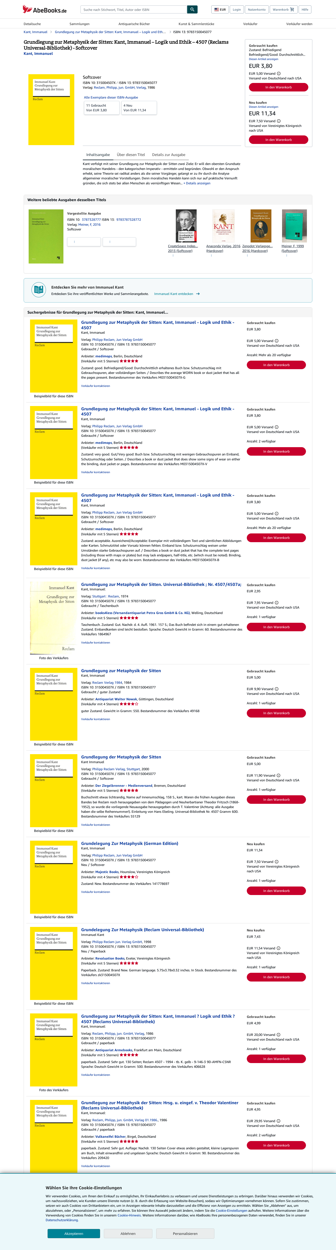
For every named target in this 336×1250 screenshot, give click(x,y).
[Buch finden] (192, 9)
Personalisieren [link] (185, 1233)
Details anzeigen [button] (198, 183)
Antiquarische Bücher (134, 24)
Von (101, 107)
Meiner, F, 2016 (89, 224)
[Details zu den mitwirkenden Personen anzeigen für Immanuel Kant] (38, 53)
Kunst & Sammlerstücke (196, 24)
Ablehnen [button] (128, 1234)
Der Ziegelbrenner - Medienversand (123, 785)
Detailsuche (32, 24)
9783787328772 (128, 219)
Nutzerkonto (257, 9)
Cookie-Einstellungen (231, 1210)
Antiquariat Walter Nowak (116, 699)
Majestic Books (107, 872)
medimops (103, 356)
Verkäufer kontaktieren (95, 386)
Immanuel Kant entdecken (177, 293)
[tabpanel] (162, 173)
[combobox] (133, 9)
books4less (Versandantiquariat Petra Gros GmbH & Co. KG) (142, 613)
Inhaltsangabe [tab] (98, 154)
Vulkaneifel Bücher (110, 1136)
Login (237, 9)
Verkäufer (250, 24)
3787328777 (92, 219)
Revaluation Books (109, 958)
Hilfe (305, 9)
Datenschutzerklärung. (62, 1220)
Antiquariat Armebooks (113, 1050)
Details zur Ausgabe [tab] (168, 154)
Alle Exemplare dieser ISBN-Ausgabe (111, 97)
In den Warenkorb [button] (278, 87)
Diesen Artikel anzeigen (263, 59)
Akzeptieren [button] (73, 1234)
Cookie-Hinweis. (129, 1215)
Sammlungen (79, 24)
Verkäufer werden (299, 24)
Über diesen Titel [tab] (131, 154)
